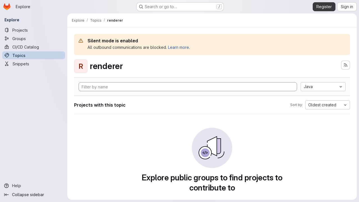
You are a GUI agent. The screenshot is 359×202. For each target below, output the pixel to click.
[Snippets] (33, 64)
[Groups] (33, 38)
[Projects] (33, 30)
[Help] (33, 186)
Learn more (178, 47)
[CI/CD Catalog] (33, 47)
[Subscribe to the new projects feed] (345, 65)
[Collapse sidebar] (33, 195)
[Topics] (33, 55)
